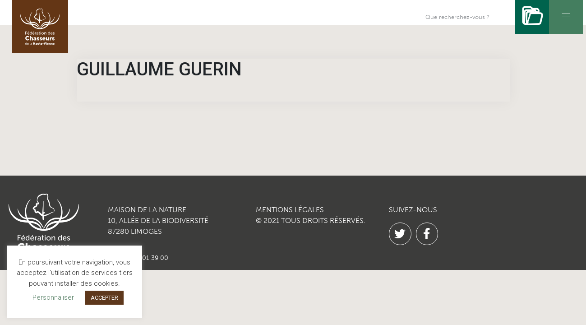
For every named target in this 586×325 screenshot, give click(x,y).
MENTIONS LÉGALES (290, 209)
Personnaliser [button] (53, 297)
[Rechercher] (532, 17)
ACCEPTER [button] (104, 297)
